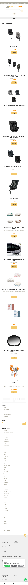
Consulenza (5, 3)
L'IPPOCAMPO (6, 486)
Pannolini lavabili (22, 230)
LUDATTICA (6, 497)
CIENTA (5, 454)
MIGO (5, 506)
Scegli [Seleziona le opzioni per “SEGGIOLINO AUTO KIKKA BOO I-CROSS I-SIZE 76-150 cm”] (14, 113)
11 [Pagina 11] (24, 399)
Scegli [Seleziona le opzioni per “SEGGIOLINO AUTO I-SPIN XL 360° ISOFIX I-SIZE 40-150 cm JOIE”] (14, 82)
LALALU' (5, 487)
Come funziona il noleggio (18, 556)
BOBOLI (5, 447)
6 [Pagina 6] (13, 399)
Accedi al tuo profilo (5, 575)
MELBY (5, 504)
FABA (5, 458)
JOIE (4, 476)
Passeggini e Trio (6, 412)
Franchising (11, 3)
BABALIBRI (6, 435)
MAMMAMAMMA (7, 501)
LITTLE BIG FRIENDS (7, 491)
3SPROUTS (5, 430)
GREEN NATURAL (7, 465)
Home (3, 20)
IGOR (4, 469)
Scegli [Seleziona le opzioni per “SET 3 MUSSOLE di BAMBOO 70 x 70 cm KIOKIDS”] (14, 297)
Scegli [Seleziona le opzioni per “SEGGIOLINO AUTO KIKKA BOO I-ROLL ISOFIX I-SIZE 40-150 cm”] (14, 174)
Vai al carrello (4, 576)
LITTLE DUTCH (6, 493)
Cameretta (19, 386)
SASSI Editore (6, 525)
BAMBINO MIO (6, 441)
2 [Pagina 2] (7, 399)
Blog (14, 3)
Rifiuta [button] (14, 565)
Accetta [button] (7, 565)
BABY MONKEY (6, 439)
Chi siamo (2, 3)
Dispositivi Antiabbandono (8, 411)
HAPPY (5, 467)
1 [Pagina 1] (5, 399)
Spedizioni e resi (16, 555)
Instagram (25, 3)
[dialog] (14, 563)
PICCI (5, 517)
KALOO (5, 480)
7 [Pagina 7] (15, 399)
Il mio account (4, 583)
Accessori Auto (12, 262)
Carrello (22, 583)
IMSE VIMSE (6, 471)
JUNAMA (5, 478)
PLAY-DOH (5, 519)
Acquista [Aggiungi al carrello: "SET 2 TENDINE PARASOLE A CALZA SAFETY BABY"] (14, 266)
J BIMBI (5, 473)
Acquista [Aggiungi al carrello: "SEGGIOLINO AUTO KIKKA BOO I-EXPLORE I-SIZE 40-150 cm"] (14, 143)
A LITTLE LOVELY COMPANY (9, 432)
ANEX (5, 434)
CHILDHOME (6, 452)
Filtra (24, 424)
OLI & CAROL (6, 512)
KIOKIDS (5, 484)
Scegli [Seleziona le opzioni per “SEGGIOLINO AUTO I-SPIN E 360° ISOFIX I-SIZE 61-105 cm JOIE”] (14, 52)
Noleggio (9, 3)
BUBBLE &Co (6, 448)
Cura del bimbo (17, 230)
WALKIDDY (6, 528)
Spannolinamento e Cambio (14, 231)
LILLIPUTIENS (6, 489)
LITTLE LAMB (6, 495)
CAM (4, 450)
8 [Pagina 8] (17, 399)
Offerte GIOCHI (13, 387)
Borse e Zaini (6, 416)
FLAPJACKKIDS (6, 460)
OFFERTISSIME (18, 387)
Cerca (14, 583)
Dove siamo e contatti (18, 3)
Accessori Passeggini (6, 230)
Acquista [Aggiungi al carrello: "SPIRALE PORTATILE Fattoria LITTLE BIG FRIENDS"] (14, 392)
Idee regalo (15, 543)
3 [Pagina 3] (9, 399)
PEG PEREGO (6, 515)
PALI (4, 514)
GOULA (5, 463)
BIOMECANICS (6, 445)
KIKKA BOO (6, 482)
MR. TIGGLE (6, 510)
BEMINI (5, 443)
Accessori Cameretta (7, 386)
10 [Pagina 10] (21, 399)
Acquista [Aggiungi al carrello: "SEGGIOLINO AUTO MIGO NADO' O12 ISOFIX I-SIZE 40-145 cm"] (14, 204)
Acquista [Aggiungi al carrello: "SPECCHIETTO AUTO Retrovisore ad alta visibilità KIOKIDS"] (14, 358)
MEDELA (5, 502)
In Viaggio (7, 20)
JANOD (5, 474)
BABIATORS (6, 437)
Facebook (22, 3)
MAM (4, 499)
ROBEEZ (5, 523)
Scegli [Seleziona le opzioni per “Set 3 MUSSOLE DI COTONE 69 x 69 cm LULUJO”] (14, 327)
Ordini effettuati (4, 579)
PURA (5, 521)
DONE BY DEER (6, 456)
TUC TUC (5, 527)
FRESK (5, 461)
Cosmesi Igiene (11, 230)
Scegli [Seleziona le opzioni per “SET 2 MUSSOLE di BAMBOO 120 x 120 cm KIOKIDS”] (14, 236)
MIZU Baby (6, 508)
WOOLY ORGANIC (7, 530)
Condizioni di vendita (17, 553)
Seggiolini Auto (15, 48)
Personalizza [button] (21, 565)
